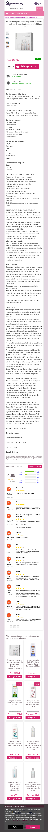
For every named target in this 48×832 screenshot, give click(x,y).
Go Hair (39, 62)
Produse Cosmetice (10, 17)
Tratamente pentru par (31, 17)
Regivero (15, 452)
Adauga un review (35, 466)
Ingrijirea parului (20, 17)
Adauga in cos (15, 677)
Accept (32, 827)
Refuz (15, 827)
